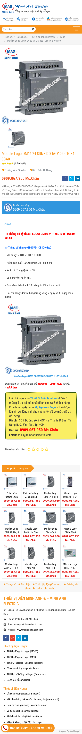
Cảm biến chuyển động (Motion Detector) (27, 705)
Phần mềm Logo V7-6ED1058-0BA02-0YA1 (31, 497)
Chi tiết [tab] (7, 224)
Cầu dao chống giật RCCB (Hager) (23, 693)
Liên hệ (49, 588)
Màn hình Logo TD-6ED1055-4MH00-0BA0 (70, 568)
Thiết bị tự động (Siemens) (47, 584)
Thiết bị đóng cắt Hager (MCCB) (22, 651)
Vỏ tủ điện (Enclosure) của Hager (23, 710)
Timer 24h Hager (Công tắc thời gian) (25, 662)
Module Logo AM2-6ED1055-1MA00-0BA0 (11, 568)
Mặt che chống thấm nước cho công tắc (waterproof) (33, 699)
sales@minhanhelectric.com (28, 624)
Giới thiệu (24, 584)
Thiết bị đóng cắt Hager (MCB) (22, 657)
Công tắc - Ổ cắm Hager (18, 679)
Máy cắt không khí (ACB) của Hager (24, 722)
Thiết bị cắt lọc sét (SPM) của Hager (24, 716)
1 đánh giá (20, 163)
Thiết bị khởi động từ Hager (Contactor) (26, 674)
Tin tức (37, 588)
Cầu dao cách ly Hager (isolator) (23, 668)
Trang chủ (10, 584)
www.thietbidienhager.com (30, 629)
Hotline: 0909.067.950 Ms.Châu (27, 728)
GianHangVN (74, 731)
